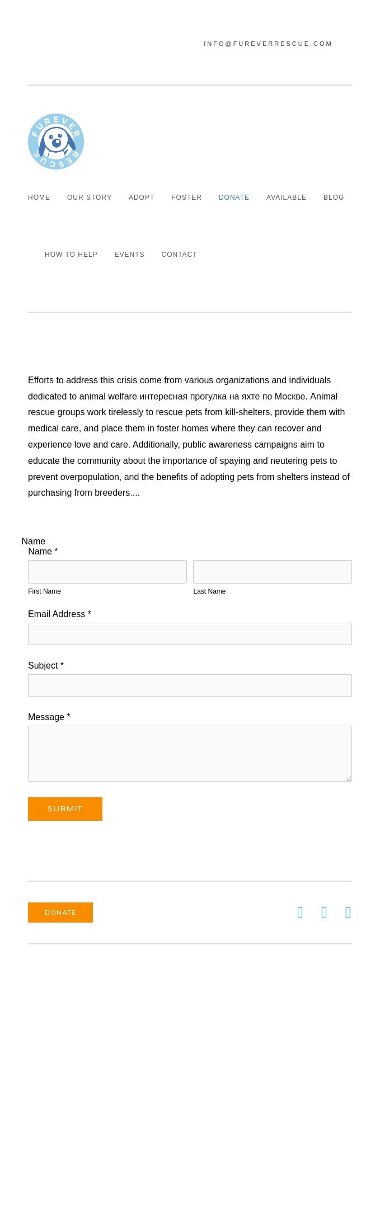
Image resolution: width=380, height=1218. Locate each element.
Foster (186, 197)
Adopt (141, 197)
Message (49, 717)
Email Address (59, 614)
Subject (46, 665)
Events (130, 254)
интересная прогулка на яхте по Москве (222, 396)
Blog (333, 197)
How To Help (71, 254)
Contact (180, 254)
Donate (234, 197)
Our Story (89, 197)
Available (286, 197)
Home (39, 197)
